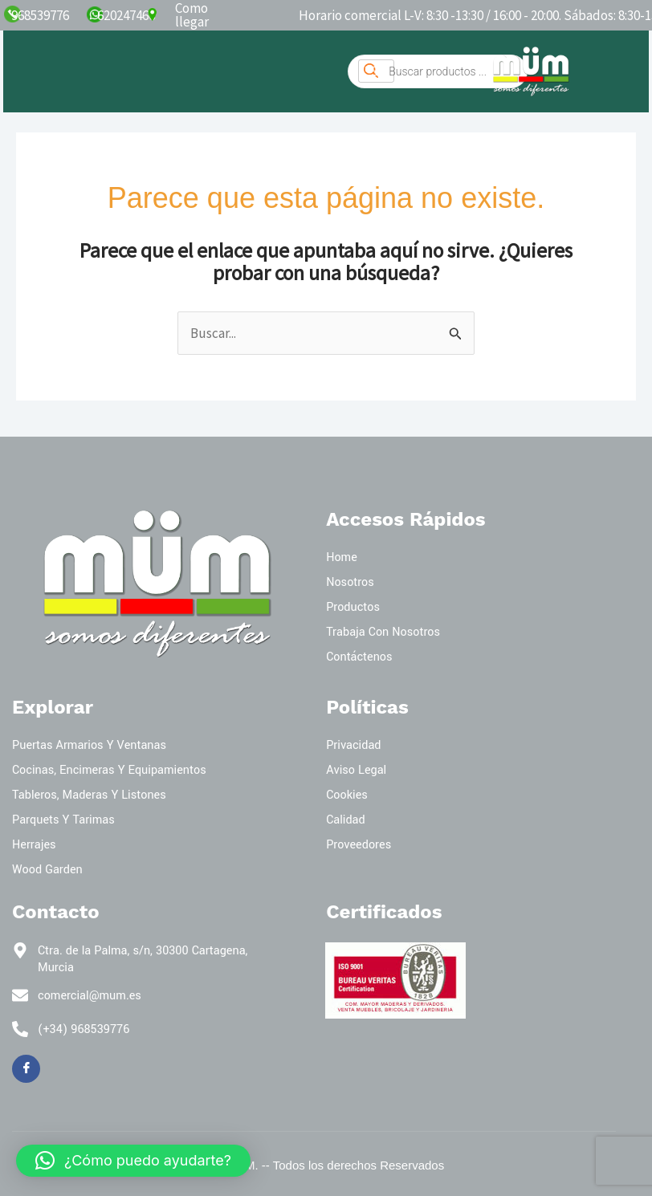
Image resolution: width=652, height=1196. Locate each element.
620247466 (126, 15)
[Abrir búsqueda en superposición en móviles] (437, 71)
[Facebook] (26, 1069)
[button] (133, 1161)
